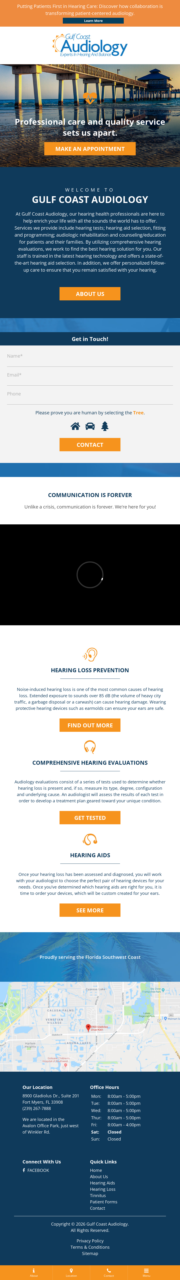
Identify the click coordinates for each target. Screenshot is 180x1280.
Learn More (93, 20)
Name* (15, 356)
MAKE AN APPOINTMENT (90, 149)
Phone (14, 394)
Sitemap (90, 1253)
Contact (97, 1208)
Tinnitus (98, 1195)
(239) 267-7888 (36, 1108)
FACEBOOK (35, 1170)
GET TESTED (90, 817)
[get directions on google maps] (90, 1027)
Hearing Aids (102, 1183)
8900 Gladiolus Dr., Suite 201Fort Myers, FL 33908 (50, 1099)
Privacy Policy (90, 1241)
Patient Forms (103, 1202)
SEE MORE (90, 910)
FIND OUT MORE (90, 725)
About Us (99, 1176)
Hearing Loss (103, 1189)
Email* (14, 375)
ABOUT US (90, 294)
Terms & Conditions (90, 1247)
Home (96, 1170)
